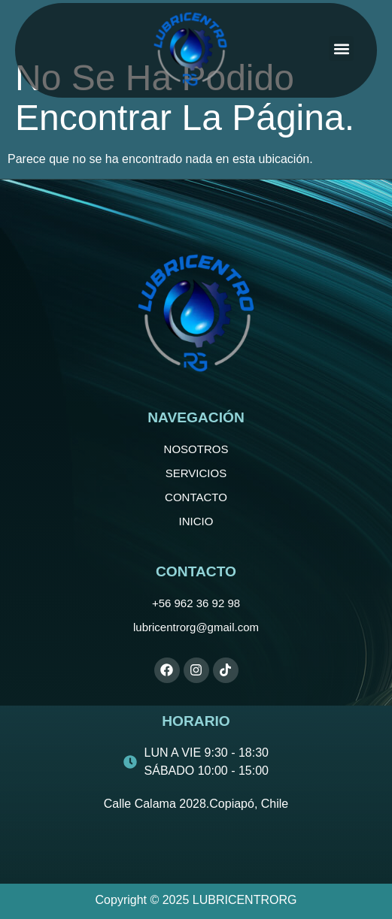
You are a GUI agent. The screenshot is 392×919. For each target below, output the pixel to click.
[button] (341, 48)
